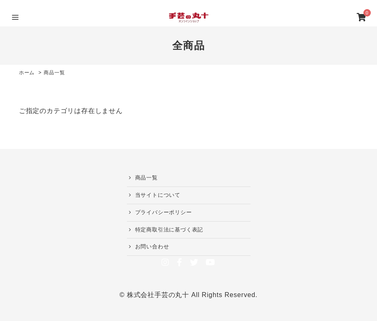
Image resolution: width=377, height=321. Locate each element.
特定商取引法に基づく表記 (169, 230)
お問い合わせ (152, 246)
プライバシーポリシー (163, 212)
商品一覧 (146, 178)
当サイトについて (157, 195)
